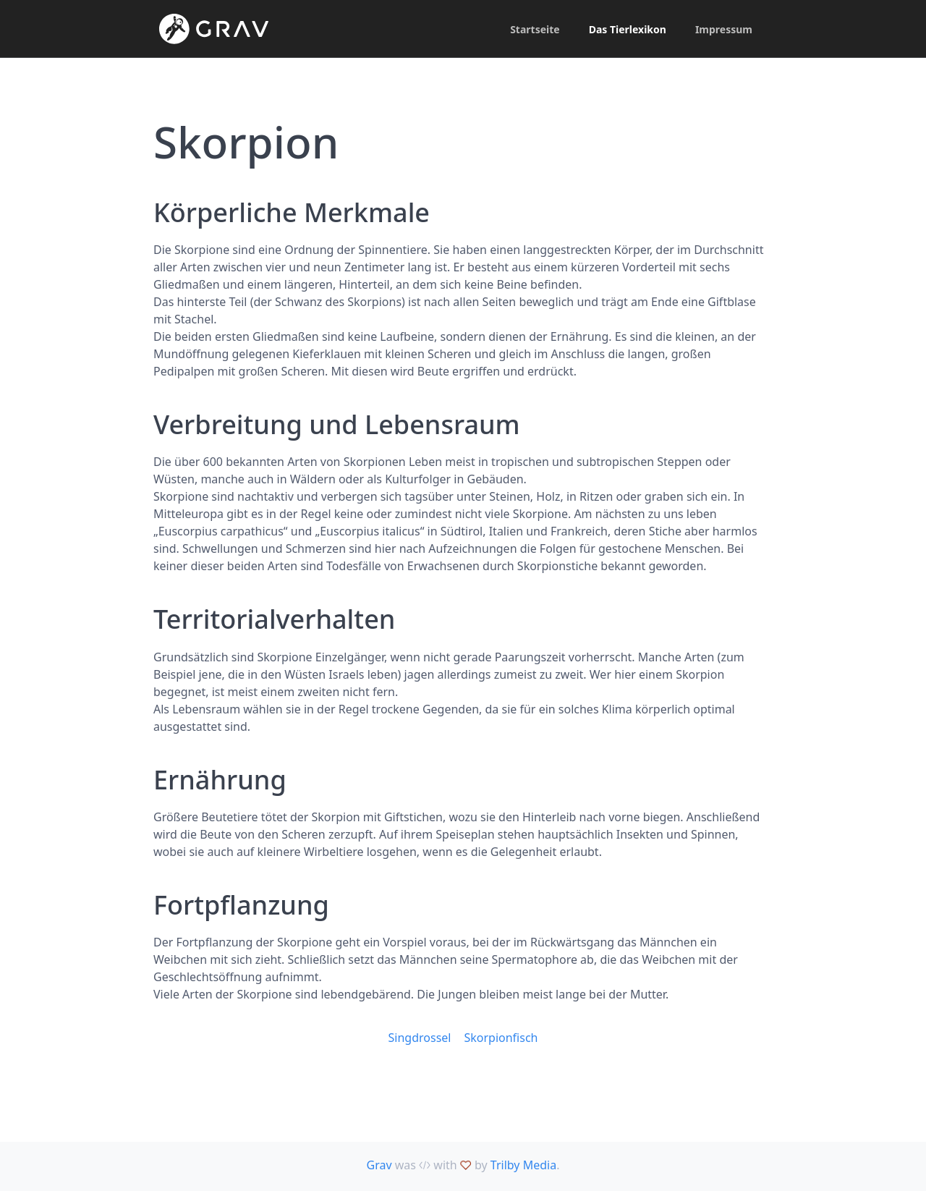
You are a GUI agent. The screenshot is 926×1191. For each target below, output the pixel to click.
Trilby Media (523, 1165)
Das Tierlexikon (627, 29)
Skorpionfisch (501, 1038)
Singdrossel (419, 1038)
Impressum (723, 29)
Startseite (535, 29)
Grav (379, 1165)
